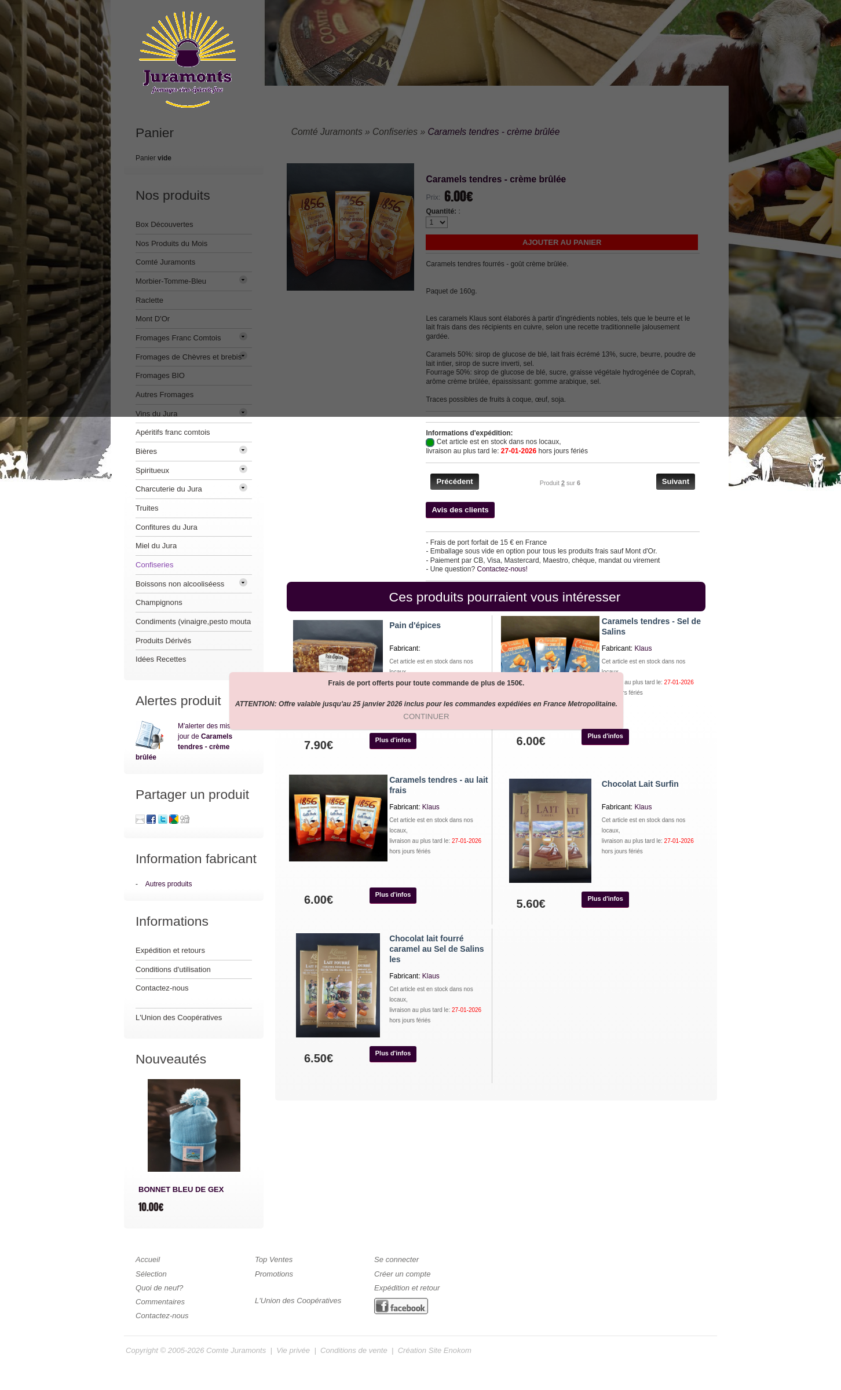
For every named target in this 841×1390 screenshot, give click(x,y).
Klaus (643, 648)
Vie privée (293, 1350)
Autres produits (168, 884)
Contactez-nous (162, 988)
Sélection (151, 1274)
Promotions (274, 1274)
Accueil (148, 1259)
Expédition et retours (170, 950)
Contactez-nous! (502, 569)
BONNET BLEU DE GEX (181, 1189)
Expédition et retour (407, 1287)
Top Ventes (273, 1259)
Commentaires (160, 1301)
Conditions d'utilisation (173, 969)
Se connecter (396, 1259)
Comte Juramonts (236, 1350)
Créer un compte (402, 1274)
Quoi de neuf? (159, 1287)
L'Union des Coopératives (179, 1017)
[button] (454, 482)
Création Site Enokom (434, 1350)
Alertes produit (178, 700)
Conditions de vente (353, 1350)
